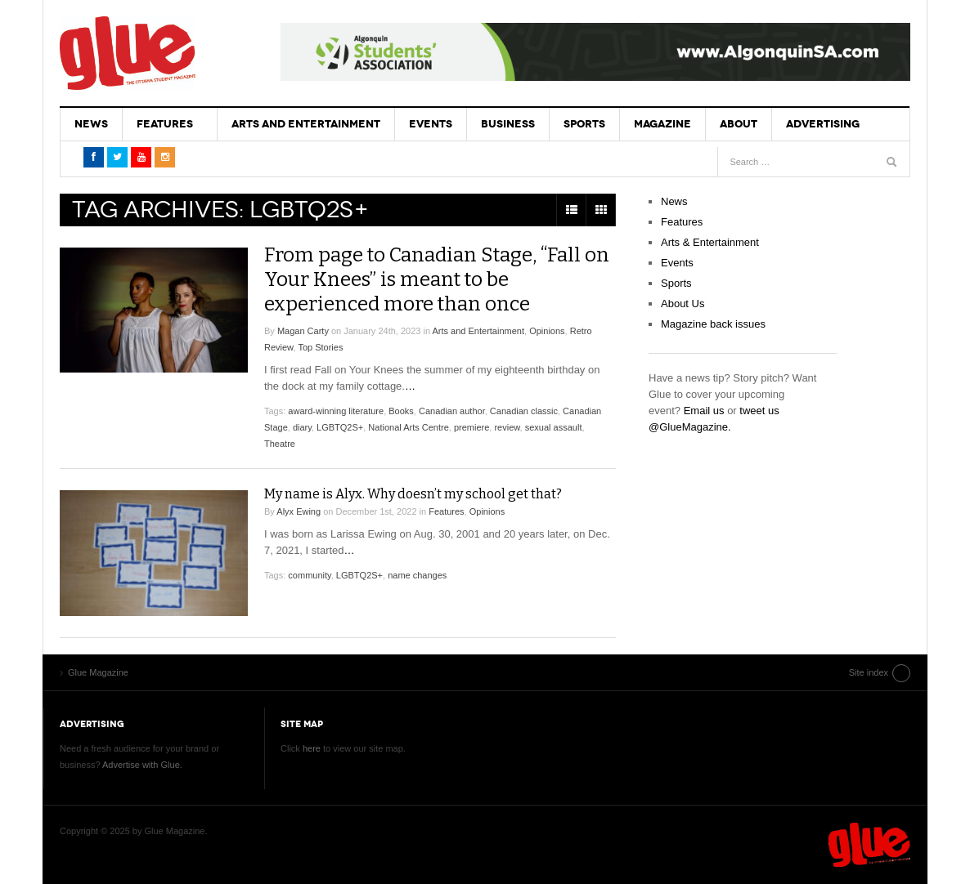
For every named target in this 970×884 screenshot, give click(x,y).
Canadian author (452, 411)
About (738, 124)
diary (302, 427)
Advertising (823, 124)
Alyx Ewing (298, 511)
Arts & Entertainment (710, 242)
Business (508, 124)
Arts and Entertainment (305, 124)
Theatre (279, 444)
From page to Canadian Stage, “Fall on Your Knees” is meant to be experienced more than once (436, 279)
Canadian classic (524, 411)
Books (401, 411)
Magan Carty (303, 331)
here (312, 748)
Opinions (546, 331)
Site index (868, 672)
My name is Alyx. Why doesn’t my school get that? (413, 494)
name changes (417, 575)
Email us (704, 410)
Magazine (662, 124)
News (91, 124)
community (309, 575)
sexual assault (553, 427)
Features (165, 124)
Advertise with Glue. (142, 765)
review (506, 427)
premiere (471, 427)
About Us (682, 303)
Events (430, 124)
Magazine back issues (713, 324)
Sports (584, 124)
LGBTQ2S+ (340, 427)
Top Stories (320, 347)
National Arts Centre (408, 427)
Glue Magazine (127, 53)
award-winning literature (336, 411)
